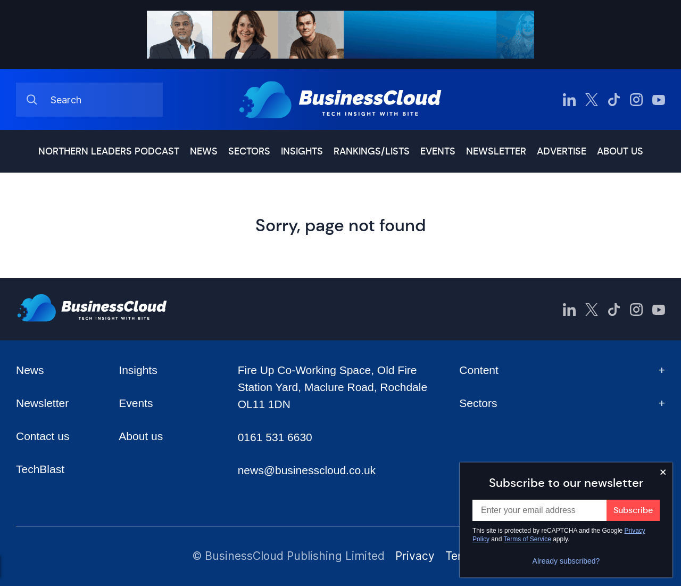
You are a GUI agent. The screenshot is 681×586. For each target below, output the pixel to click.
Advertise (561, 151)
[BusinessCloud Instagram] (636, 99)
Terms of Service (527, 539)
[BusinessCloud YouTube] (658, 99)
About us (620, 151)
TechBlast (40, 469)
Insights (302, 151)
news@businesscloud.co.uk (307, 470)
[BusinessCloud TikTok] (614, 99)
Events (437, 151)
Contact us (42, 436)
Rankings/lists (372, 151)
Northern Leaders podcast (108, 151)
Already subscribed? (566, 561)
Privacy (415, 556)
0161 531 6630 (275, 437)
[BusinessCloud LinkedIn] (569, 99)
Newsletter (496, 151)
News (204, 151)
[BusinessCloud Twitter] (591, 99)
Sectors (249, 151)
